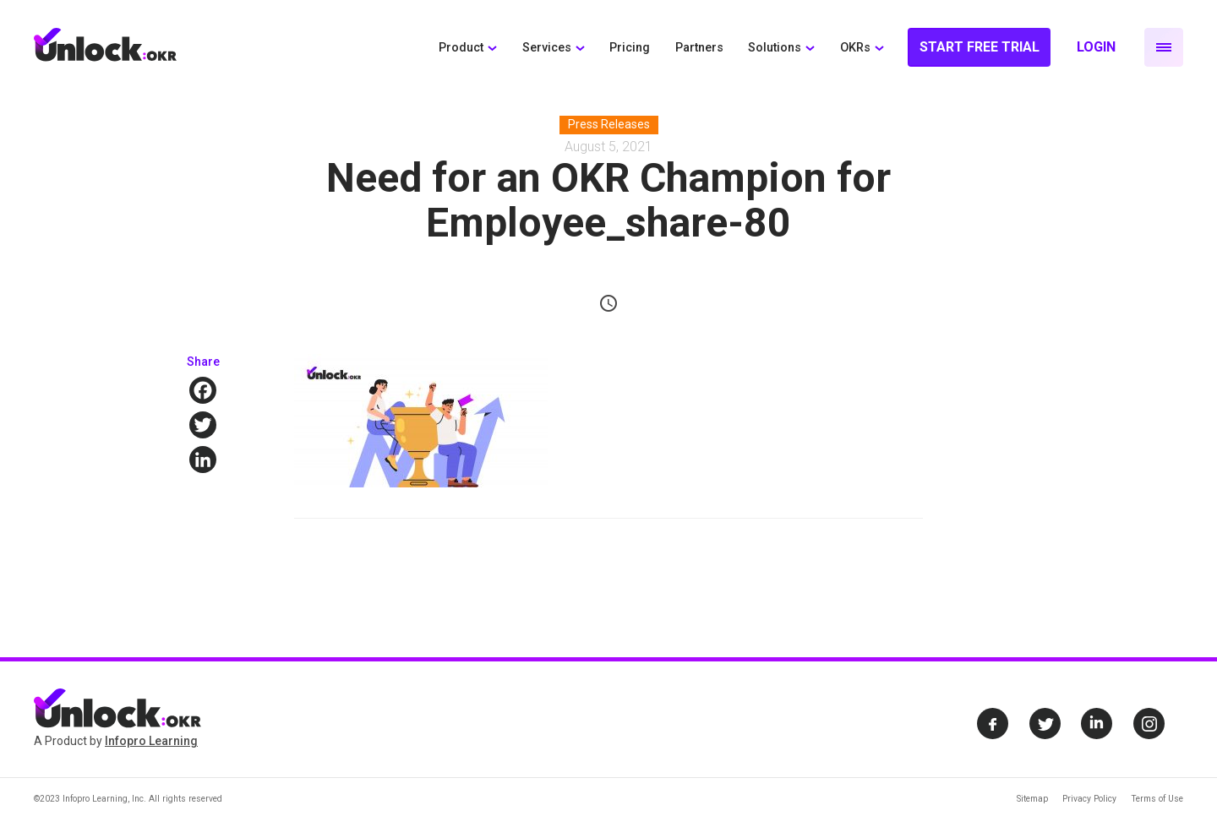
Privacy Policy (1089, 798)
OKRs (855, 48)
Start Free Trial (980, 47)
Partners (699, 48)
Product (461, 48)
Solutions (774, 48)
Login (1096, 47)
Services (546, 48)
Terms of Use (1157, 798)
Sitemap (1032, 798)
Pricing (629, 48)
